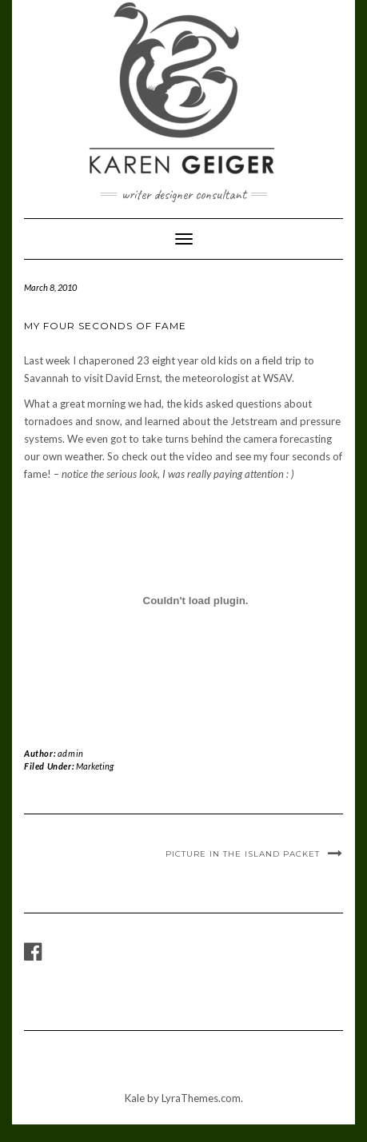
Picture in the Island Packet (243, 854)
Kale (135, 1098)
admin (71, 753)
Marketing (95, 766)
